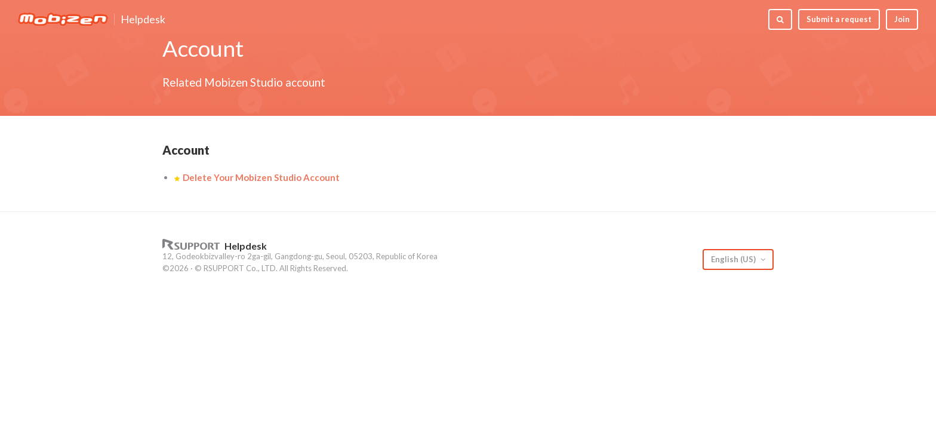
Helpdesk (143, 20)
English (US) (734, 259)
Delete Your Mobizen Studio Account (261, 177)
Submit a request (839, 19)
